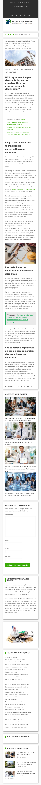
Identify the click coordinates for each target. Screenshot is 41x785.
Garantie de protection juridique (14, 692)
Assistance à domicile (11, 697)
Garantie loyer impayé (11, 672)
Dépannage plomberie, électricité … (16, 669)
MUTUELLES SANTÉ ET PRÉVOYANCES (16, 695)
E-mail (7, 549)
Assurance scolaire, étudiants (13, 719)
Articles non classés (11, 657)
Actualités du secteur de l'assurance (15, 662)
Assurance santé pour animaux (14, 717)
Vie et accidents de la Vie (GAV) (14, 709)
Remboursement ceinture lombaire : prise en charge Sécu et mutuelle (26, 774)
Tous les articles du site (20, 6)
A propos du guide (23, 2)
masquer (23, 119)
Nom (7, 541)
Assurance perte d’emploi (12, 682)
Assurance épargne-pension (13, 679)
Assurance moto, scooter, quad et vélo (16, 714)
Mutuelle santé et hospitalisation (15, 704)
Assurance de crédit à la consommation (16, 677)
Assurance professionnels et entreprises (17, 43)
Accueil (12, 2)
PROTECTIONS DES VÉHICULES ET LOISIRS (18, 712)
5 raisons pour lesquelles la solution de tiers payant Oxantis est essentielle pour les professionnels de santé (20, 469)
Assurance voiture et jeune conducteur (16, 724)
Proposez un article (21, 11)
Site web (7, 557)
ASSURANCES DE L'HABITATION (15, 660)
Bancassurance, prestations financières (16, 687)
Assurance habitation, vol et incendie (16, 667)
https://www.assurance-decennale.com (23, 189)
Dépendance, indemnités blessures (15, 702)
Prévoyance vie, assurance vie (14, 707)
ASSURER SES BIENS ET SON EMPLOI (22, 41)
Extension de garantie (11, 689)
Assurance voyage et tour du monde (16, 727)
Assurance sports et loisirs (12, 722)
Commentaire (9, 515)
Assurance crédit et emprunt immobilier (17, 664)
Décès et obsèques (11, 699)
